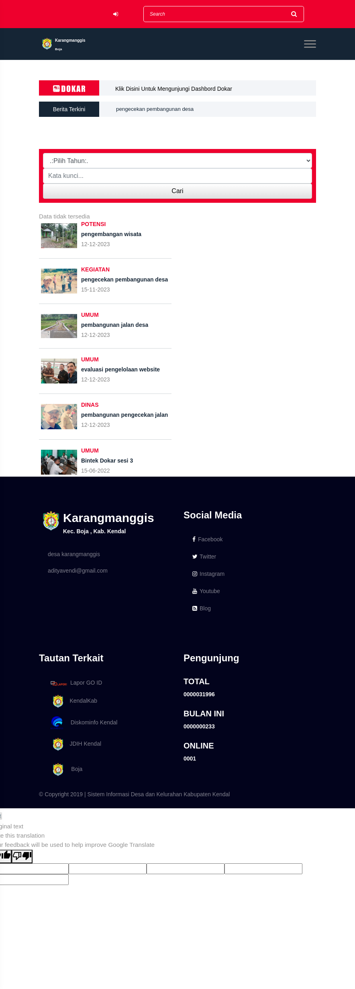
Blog (201, 608)
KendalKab (72, 701)
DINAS (90, 405)
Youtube (206, 591)
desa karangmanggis (74, 554)
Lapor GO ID (76, 683)
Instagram (208, 574)
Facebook (207, 539)
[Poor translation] (22, 857)
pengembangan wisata (144, 103)
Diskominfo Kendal (83, 723)
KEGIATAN (95, 269)
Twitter (204, 556)
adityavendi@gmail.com (78, 570)
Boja (65, 769)
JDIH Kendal (74, 744)
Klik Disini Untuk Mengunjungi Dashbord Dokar (173, 89)
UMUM (90, 315)
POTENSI (93, 224)
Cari (177, 191)
